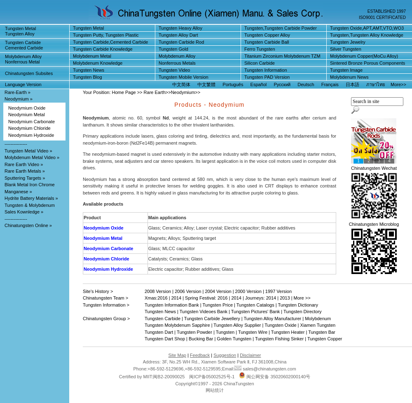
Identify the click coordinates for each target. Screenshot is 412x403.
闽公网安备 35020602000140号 (274, 376)
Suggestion (224, 355)
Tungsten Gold (173, 49)
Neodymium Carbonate (31, 121)
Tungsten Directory (302, 311)
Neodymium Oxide (26, 107)
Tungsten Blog (87, 77)
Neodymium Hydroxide (31, 135)
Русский (282, 84)
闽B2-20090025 (169, 376)
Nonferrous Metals (177, 63)
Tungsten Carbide (162, 318)
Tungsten (225, 332)
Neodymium (183, 92)
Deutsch (305, 84)
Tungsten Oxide (280, 325)
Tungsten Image (346, 70)
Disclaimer (250, 355)
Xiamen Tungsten (318, 325)
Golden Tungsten (234, 338)
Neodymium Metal (26, 114)
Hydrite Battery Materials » (31, 198)
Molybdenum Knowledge (97, 63)
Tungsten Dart (159, 332)
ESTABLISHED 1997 (387, 11)
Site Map (177, 355)
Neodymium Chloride (29, 128)
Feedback (200, 355)
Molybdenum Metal (92, 56)
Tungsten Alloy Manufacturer (273, 318)
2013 (285, 297)
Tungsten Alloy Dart (178, 35)
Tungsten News (88, 70)
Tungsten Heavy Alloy (180, 28)
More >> (302, 297)
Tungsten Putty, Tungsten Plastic (106, 35)
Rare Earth (155, 92)
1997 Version (278, 291)
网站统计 (215, 390)
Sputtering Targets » (25, 178)
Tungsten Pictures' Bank (255, 311)
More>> (398, 84)
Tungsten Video (174, 70)
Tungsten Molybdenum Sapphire (177, 325)
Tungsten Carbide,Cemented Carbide (110, 42)
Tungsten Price (217, 304)
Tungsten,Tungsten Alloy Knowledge (366, 35)
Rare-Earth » (17, 92)
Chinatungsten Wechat (374, 168)
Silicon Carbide (259, 63)
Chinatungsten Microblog (374, 224)
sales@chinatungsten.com (265, 368)
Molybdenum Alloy (177, 56)
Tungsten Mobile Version (183, 77)
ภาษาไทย (375, 84)
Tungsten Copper (324, 338)
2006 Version (188, 291)
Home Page (124, 92)
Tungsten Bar (321, 332)
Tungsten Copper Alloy (267, 35)
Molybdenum (318, 318)
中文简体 (181, 84)
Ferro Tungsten (259, 49)
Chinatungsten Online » (28, 225)
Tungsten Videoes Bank (203, 311)
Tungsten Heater (288, 332)
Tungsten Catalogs (255, 304)
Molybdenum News (349, 77)
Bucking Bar (201, 338)
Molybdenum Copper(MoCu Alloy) (364, 56)
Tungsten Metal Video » (28, 150)
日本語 (352, 84)
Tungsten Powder (194, 332)
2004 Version (218, 291)
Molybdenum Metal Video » (32, 157)
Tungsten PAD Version (267, 77)
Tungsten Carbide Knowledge (103, 49)
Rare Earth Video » (24, 164)
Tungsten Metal (88, 28)
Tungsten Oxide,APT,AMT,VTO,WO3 (367, 28)
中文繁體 (206, 84)
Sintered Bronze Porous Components (367, 63)
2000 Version (248, 291)
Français (330, 84)
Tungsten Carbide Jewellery (212, 318)
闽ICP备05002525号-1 (211, 376)
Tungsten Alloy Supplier (237, 325)
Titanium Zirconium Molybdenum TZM (282, 56)
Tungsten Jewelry (347, 42)
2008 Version (158, 291)
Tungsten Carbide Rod (181, 42)
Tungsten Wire (252, 332)
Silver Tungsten (345, 49)
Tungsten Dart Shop (165, 338)
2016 (162, 297)
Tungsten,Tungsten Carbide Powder (280, 28)
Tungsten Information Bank (172, 304)
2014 (176, 297)
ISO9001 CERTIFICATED (382, 17)
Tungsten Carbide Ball (266, 42)
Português (232, 84)
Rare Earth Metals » (25, 171)
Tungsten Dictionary (298, 304)
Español (258, 84)
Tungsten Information (265, 70)
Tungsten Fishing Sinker (279, 338)
